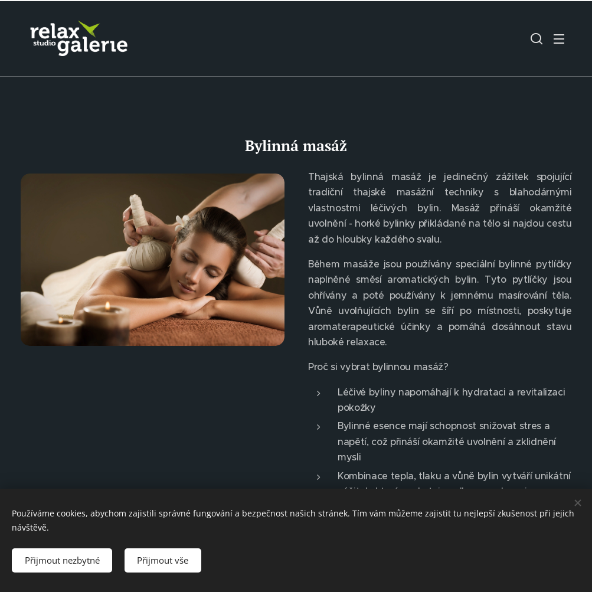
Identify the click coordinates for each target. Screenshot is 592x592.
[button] (536, 38)
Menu (559, 39)
